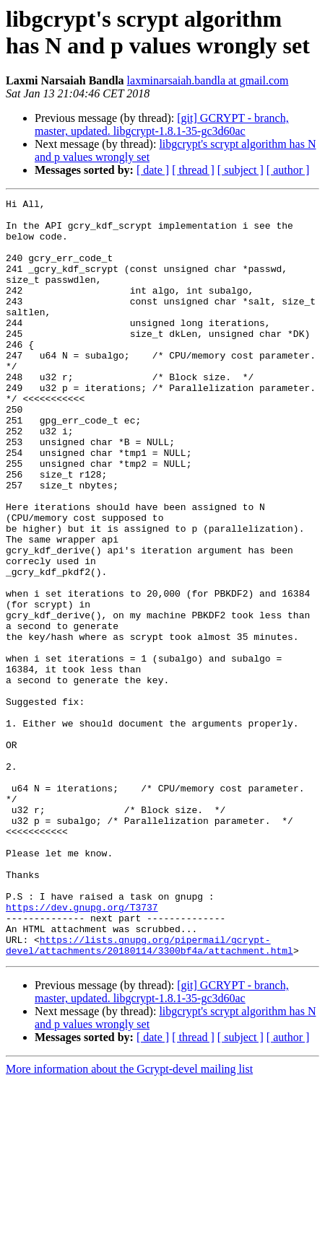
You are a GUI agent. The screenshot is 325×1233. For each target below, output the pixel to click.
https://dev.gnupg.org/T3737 (82, 1049)
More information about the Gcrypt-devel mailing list (129, 1220)
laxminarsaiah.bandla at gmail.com (208, 80)
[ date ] (152, 170)
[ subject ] (240, 170)
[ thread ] (193, 170)
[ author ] (288, 170)
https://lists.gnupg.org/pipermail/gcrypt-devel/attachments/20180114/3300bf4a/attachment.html (149, 1095)
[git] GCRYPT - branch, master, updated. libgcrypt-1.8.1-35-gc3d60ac (162, 124)
